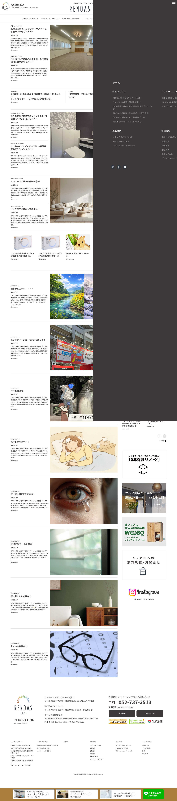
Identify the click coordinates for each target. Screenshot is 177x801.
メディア (161, 441)
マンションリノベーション (50, 18)
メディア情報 (149, 18)
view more (14, 50)
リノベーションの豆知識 (70, 18)
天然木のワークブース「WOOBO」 (22, 765)
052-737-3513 (130, 702)
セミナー (103, 106)
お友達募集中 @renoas (152, 794)
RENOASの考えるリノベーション (21, 745)
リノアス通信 (146, 742)
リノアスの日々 (117, 18)
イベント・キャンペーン (134, 18)
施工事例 (119, 742)
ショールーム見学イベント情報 (37, 795)
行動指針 (92, 751)
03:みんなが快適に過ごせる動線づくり (22, 761)
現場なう (106, 18)
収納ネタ (112, 267)
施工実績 (145, 754)
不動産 (65, 742)
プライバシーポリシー (96, 759)
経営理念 (92, 748)
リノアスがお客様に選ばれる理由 (21, 748)
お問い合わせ (149, 713)
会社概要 (92, 754)
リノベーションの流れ (44, 751)
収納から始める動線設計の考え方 (47, 745)
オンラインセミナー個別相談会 (80, 795)
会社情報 (93, 742)
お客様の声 (161, 124)
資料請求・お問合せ (122, 795)
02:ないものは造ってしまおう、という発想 (22, 757)
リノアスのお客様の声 (92, 18)
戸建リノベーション (122, 748)
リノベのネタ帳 (101, 267)
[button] (164, 119)
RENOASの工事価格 (43, 748)
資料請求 (122, 713)
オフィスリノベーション (123, 745)
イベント (112, 106)
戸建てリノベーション (30, 18)
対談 (143, 751)
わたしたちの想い (95, 745)
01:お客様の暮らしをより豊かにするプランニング (22, 752)
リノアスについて (17, 742)
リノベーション (42, 742)
